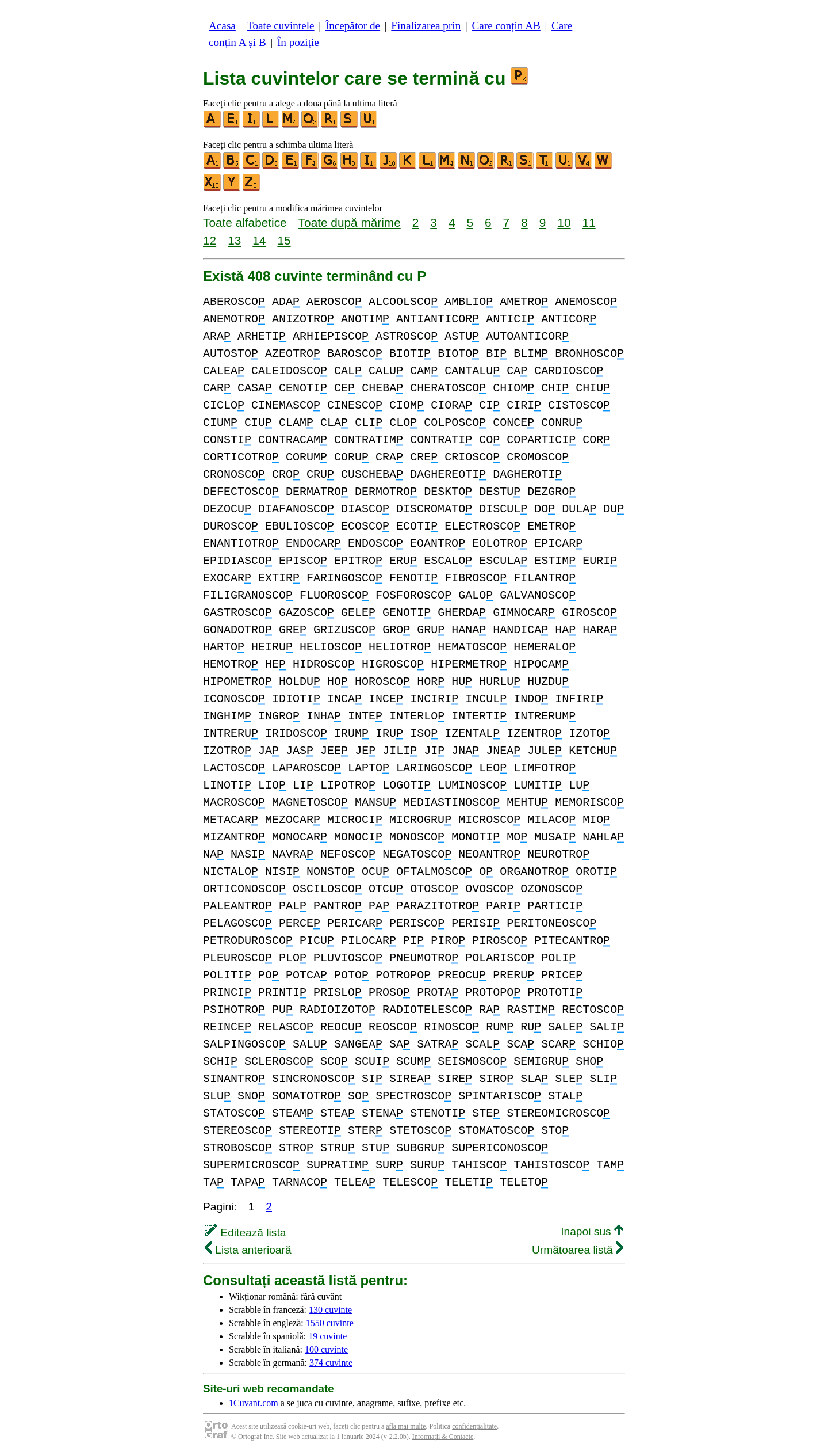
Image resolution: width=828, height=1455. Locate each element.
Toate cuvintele (280, 26)
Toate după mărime (349, 222)
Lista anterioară (248, 1250)
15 (283, 240)
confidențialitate (474, 1426)
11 (588, 222)
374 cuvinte (330, 1363)
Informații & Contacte (443, 1437)
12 (209, 240)
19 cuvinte (327, 1336)
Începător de (352, 26)
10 (563, 222)
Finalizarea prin (426, 26)
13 (234, 240)
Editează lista (245, 1233)
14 (259, 240)
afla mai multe (405, 1426)
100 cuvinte (326, 1349)
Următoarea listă (577, 1250)
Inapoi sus (592, 1231)
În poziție (298, 42)
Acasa (222, 26)
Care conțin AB (505, 26)
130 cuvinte (330, 1310)
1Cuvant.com (253, 1403)
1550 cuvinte (330, 1323)
